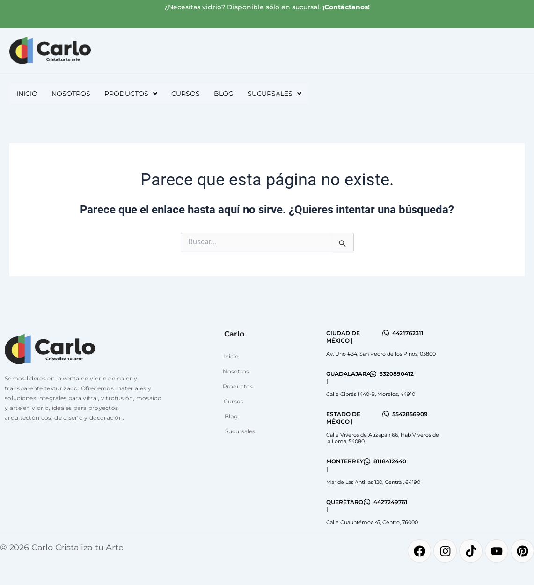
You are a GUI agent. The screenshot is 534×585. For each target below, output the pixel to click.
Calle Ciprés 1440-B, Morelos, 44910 (370, 394)
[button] (130, 93)
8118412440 (389, 461)
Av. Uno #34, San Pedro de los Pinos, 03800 (381, 354)
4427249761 (390, 501)
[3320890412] (373, 374)
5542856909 (410, 413)
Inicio (26, 93)
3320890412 (397, 373)
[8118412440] (367, 461)
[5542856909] (385, 414)
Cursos (185, 93)
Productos (130, 93)
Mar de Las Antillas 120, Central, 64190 (373, 482)
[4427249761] (367, 502)
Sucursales (274, 93)
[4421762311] (385, 333)
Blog (224, 93)
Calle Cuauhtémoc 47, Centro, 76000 (372, 522)
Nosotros (70, 93)
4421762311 (408, 332)
